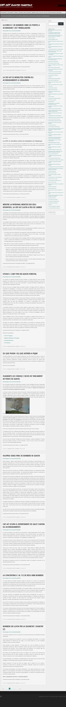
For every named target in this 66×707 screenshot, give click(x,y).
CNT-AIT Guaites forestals (16, 5)
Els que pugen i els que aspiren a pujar (20, 354)
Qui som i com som (43, 12)
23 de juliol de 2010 (11, 619)
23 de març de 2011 (11, 197)
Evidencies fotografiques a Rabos (53, 39)
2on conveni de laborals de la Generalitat (54, 206)
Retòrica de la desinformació (52, 188)
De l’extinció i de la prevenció (52, 186)
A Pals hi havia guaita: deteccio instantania (54, 158)
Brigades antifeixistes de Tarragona (11, 338)
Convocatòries (10, 12)
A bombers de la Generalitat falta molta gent (54, 98)
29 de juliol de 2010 (11, 517)
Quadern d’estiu (35, 12)
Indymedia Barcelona (8, 340)
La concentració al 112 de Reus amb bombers (23, 575)
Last (20, 688)
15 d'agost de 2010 (11, 266)
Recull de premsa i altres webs (55, 12)
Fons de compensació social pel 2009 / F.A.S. (54, 180)
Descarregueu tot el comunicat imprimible (11, 30)
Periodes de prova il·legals (52, 171)
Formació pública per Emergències (53, 75)
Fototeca (16, 12)
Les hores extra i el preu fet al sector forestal (54, 108)
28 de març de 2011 (11, 70)
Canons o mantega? (51, 96)
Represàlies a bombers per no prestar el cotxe (54, 149)
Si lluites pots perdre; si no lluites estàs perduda (55, 177)
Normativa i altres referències (25, 12)
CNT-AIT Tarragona (8, 335)
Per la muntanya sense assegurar (53, 199)
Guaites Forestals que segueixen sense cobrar (54, 120)
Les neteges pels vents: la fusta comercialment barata (55, 166)
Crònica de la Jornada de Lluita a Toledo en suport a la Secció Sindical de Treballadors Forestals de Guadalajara (56, 129)
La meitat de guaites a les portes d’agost (54, 126)
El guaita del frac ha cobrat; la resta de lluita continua (55, 117)
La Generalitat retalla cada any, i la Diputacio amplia (55, 49)
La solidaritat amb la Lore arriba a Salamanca (54, 115)
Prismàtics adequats (51, 101)
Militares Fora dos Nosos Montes (52, 89)
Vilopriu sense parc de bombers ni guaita (21, 456)
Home (3, 20)
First (3, 688)
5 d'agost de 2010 (10, 369)
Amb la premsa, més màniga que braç (53, 201)
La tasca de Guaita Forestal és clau (53, 153)
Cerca (49, 21)
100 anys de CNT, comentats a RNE (53, 80)
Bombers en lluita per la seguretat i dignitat (54, 78)
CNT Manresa (7, 342)
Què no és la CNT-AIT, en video (52, 178)
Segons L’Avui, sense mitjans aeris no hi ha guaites (55, 84)
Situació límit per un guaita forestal (20, 274)
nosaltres (18, 70)
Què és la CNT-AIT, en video (52, 182)
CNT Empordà (3, 12)
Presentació (50, 204)
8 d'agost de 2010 (10, 346)
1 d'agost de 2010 (10, 448)
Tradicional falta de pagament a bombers (54, 142)
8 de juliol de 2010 (10, 683)
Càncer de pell (50, 86)
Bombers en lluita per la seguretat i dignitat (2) (54, 73)
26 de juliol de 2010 (11, 568)
